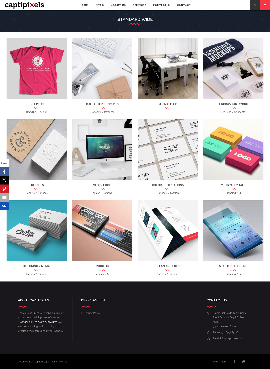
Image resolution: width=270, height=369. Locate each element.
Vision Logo (102, 185)
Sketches (36, 185)
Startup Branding (233, 266)
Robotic (102, 266)
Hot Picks (36, 104)
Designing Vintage (37, 266)
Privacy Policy (92, 313)
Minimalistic (168, 104)
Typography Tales (233, 185)
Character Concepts (102, 104)
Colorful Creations (168, 185)
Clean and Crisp (167, 266)
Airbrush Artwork (233, 104)
